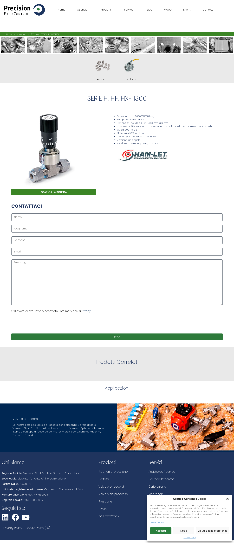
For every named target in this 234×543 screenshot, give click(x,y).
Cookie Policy (190, 537)
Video (168, 10)
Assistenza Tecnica (162, 472)
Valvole (35, 34)
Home (61, 10)
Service (129, 10)
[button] (227, 499)
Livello (102, 509)
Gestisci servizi (157, 522)
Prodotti (106, 10)
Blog (149, 10)
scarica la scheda (53, 192)
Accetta (161, 530)
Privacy (86, 311)
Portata (103, 479)
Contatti (208, 10)
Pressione (105, 501)
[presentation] (36, 323)
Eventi (187, 10)
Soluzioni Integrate (161, 479)
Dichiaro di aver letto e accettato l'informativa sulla (52, 311)
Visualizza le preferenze (212, 530)
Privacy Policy (12, 528)
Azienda (83, 10)
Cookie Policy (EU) (38, 528)
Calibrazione (157, 487)
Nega (183, 530)
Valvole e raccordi (22, 34)
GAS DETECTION (108, 516)
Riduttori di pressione (113, 472)
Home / (10, 34)
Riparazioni (156, 494)
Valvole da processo (113, 494)
